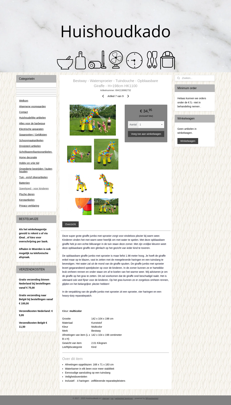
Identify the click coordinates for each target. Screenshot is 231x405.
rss (112, 398)
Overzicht (70, 224)
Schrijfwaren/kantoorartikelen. (35, 151)
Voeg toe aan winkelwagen (146, 133)
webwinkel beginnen (124, 398)
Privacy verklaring (29, 205)
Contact (23, 112)
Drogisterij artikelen (30, 146)
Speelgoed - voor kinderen (34, 188)
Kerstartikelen (27, 199)
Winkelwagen (187, 141)
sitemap (105, 398)
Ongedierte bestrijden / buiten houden (35, 170)
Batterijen (24, 182)
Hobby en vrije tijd (29, 163)
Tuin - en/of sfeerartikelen (33, 177)
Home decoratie (28, 157)
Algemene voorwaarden (32, 106)
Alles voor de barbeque (32, 123)
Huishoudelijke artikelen (32, 117)
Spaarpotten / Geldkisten (33, 134)
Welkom (23, 100)
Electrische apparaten (31, 129)
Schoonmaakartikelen (31, 140)
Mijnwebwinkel (151, 398)
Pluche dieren (27, 194)
